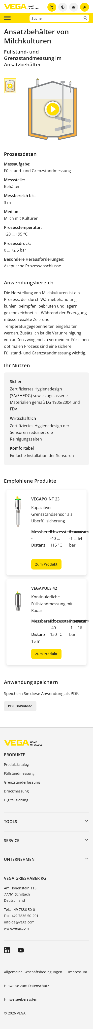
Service (11, 840)
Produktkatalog (16, 764)
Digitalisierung (16, 800)
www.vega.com (16, 928)
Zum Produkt (46, 564)
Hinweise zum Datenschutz (26, 985)
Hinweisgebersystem (21, 999)
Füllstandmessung (19, 773)
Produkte (14, 754)
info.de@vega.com (19, 922)
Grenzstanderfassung (22, 782)
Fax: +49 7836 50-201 (21, 915)
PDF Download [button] (20, 706)
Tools (10, 821)
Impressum (77, 972)
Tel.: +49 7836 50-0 (19, 909)
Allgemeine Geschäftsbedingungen (33, 972)
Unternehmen (19, 859)
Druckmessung (16, 791)
